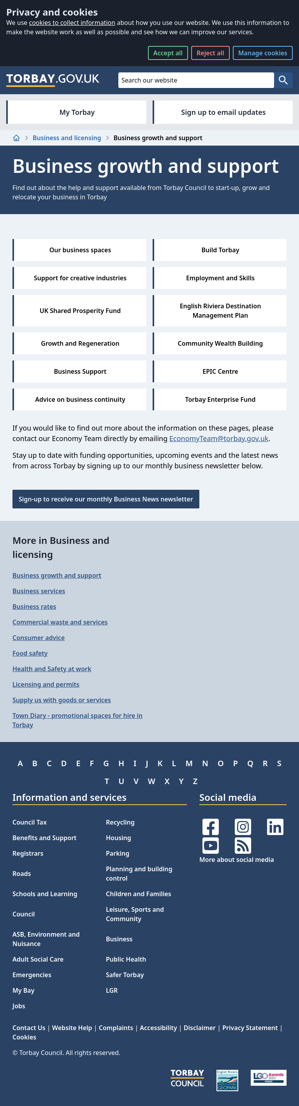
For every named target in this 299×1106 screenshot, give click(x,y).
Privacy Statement (250, 1027)
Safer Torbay (125, 975)
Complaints (116, 1027)
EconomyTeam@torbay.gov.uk (218, 438)
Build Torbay (220, 250)
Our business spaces (80, 250)
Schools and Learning (44, 894)
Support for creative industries (80, 278)
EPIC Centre (220, 371)
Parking (117, 853)
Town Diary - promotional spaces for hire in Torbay (77, 720)
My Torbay (77, 112)
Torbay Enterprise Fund (220, 399)
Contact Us (29, 1027)
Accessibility (158, 1027)
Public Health (126, 959)
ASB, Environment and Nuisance (46, 939)
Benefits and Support (44, 837)
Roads (21, 873)
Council (23, 914)
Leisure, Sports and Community (135, 914)
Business (119, 939)
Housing (118, 837)
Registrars (27, 853)
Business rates (34, 606)
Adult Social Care (37, 959)
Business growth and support (56, 575)
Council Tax (29, 822)
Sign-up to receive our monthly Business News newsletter (106, 499)
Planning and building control (139, 874)
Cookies (24, 1037)
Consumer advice (38, 637)
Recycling (120, 822)
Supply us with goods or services (61, 700)
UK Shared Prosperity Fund (80, 310)
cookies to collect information (72, 22)
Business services (38, 591)
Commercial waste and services (59, 622)
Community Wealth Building (220, 343)
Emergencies (31, 975)
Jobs (18, 1006)
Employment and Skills (220, 278)
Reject (210, 53)
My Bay (23, 990)
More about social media (236, 859)
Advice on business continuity (80, 399)
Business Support (80, 371)
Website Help (72, 1027)
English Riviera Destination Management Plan (220, 311)
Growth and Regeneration (80, 343)
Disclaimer (200, 1027)
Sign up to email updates (223, 112)
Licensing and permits (45, 684)
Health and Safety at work (51, 669)
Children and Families (138, 894)
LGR (112, 990)
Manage (262, 53)
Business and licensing (67, 138)
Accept (168, 53)
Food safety (29, 653)
